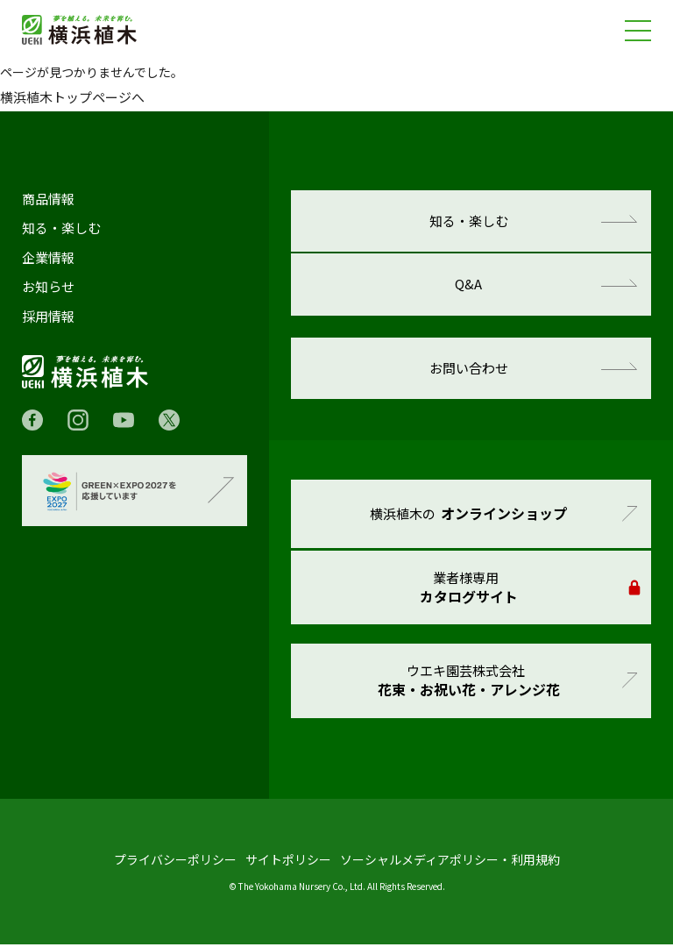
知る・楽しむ (61, 228)
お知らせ (48, 286)
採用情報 (48, 316)
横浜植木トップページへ (72, 97)
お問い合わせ (468, 369)
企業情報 (48, 258)
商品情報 (48, 199)
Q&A (469, 285)
